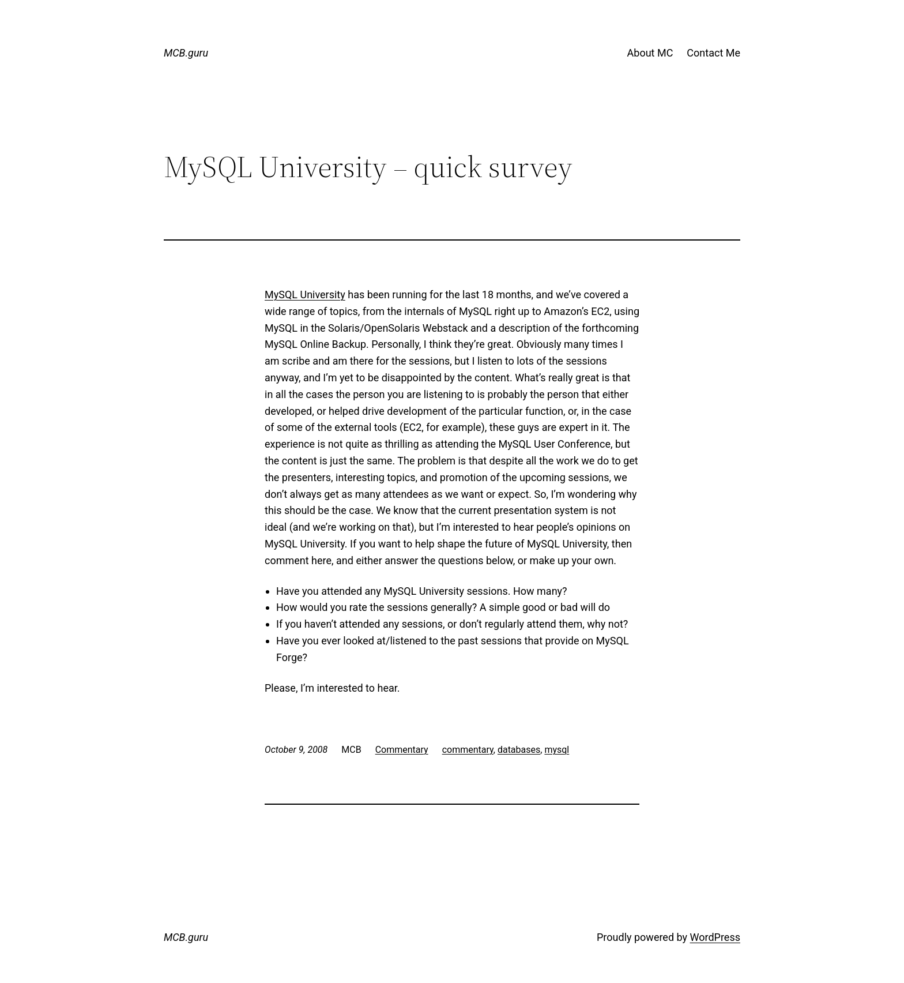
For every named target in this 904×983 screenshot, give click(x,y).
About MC (650, 53)
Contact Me (713, 53)
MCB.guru (186, 53)
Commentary (401, 749)
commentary (468, 749)
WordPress (715, 937)
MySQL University (305, 294)
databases (519, 749)
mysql (556, 749)
